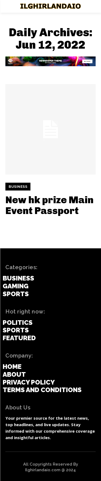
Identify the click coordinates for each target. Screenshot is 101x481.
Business (18, 187)
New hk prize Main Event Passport (49, 205)
